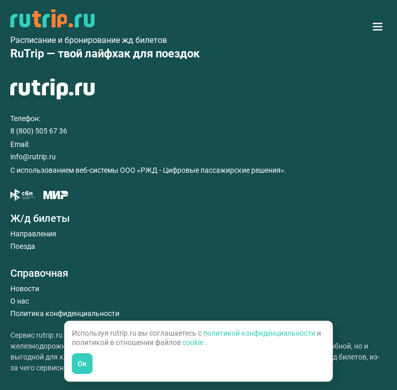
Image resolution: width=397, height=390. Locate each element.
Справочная (39, 273)
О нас (19, 301)
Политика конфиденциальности (64, 313)
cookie (193, 342)
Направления (33, 234)
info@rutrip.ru (33, 157)
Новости (24, 288)
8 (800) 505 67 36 (38, 131)
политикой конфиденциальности (260, 333)
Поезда (22, 246)
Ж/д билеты (40, 218)
